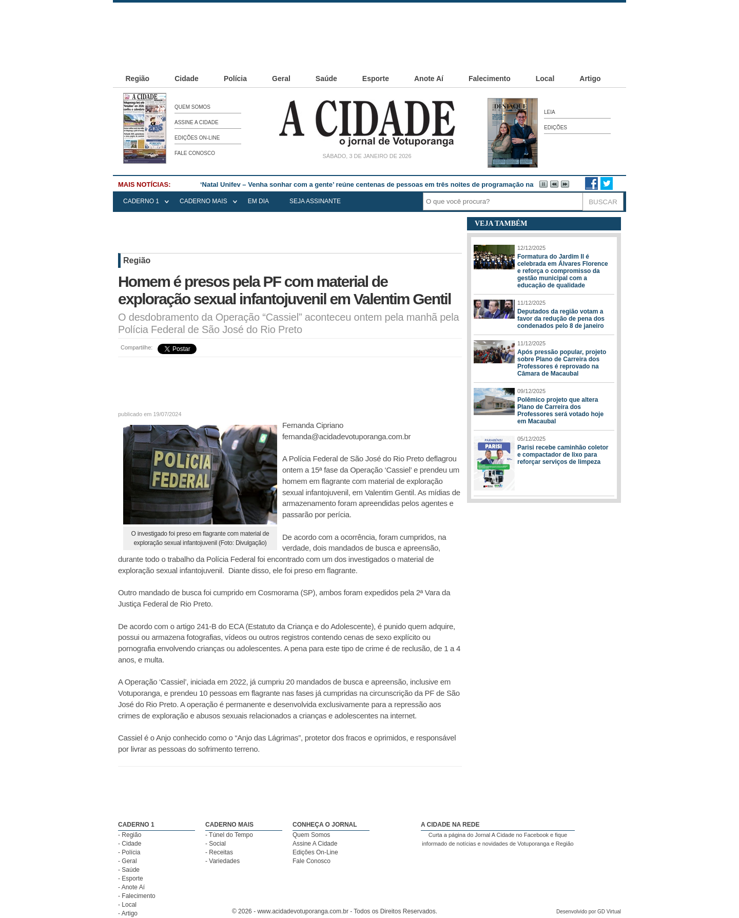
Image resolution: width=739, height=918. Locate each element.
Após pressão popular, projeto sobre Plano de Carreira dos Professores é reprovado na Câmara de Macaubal (561, 362)
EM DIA (258, 201)
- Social (215, 843)
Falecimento (490, 78)
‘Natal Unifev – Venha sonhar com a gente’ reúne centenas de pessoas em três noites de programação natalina (375, 184)
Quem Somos (192, 107)
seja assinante (315, 201)
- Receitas (219, 852)
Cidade (186, 78)
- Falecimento (136, 896)
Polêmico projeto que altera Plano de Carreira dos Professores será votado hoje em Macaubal (560, 410)
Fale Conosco (194, 153)
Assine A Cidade (196, 122)
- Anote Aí (131, 887)
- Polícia (129, 852)
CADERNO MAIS (203, 201)
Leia (549, 112)
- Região (129, 834)
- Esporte (130, 878)
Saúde (326, 78)
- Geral (127, 861)
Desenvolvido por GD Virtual (588, 911)
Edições (555, 127)
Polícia (235, 78)
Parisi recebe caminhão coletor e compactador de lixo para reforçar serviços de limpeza (562, 454)
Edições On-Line (197, 138)
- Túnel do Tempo (229, 834)
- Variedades (222, 861)
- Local (127, 904)
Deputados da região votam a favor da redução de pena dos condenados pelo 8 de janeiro (561, 318)
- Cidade (129, 843)
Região (138, 78)
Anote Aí (428, 78)
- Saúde (129, 869)
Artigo (589, 78)
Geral (281, 78)
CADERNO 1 (141, 201)
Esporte (375, 78)
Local (545, 78)
